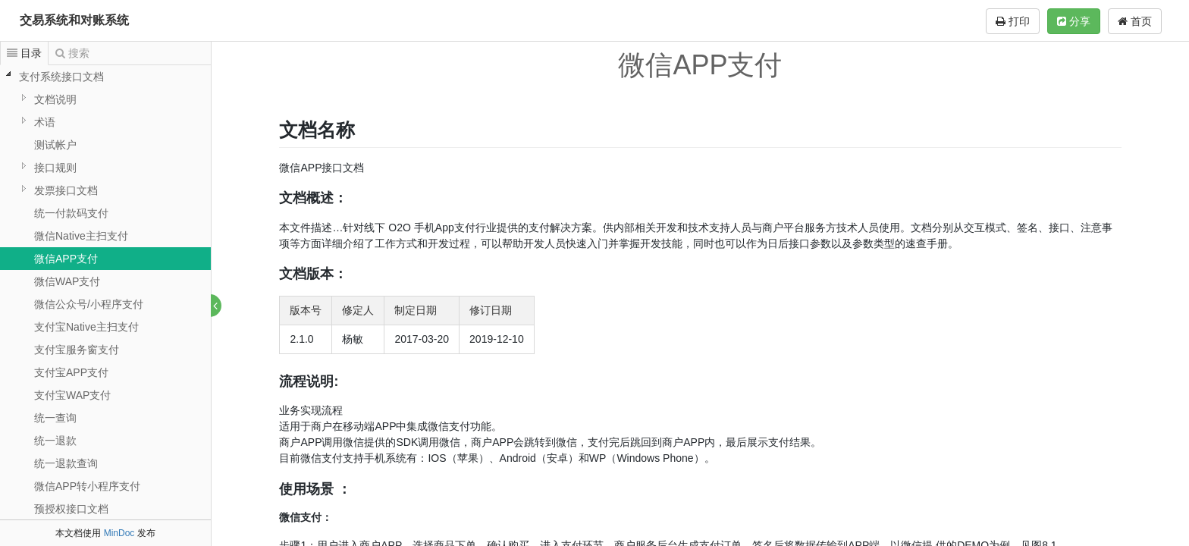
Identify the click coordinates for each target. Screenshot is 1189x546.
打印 (1013, 21)
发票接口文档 (66, 190)
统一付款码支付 (71, 213)
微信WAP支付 (67, 281)
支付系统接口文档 (61, 77)
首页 (1135, 21)
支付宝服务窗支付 (76, 350)
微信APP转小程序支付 (87, 486)
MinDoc (119, 533)
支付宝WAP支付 (72, 395)
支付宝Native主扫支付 (86, 327)
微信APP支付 (66, 259)
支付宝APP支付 (71, 372)
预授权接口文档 (71, 509)
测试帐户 (55, 145)
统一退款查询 (66, 463)
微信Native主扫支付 (81, 236)
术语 (44, 122)
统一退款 (55, 441)
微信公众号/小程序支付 (88, 304)
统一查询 (55, 418)
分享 (1073, 21)
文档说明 (55, 99)
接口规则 (55, 168)
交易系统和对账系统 (74, 20)
